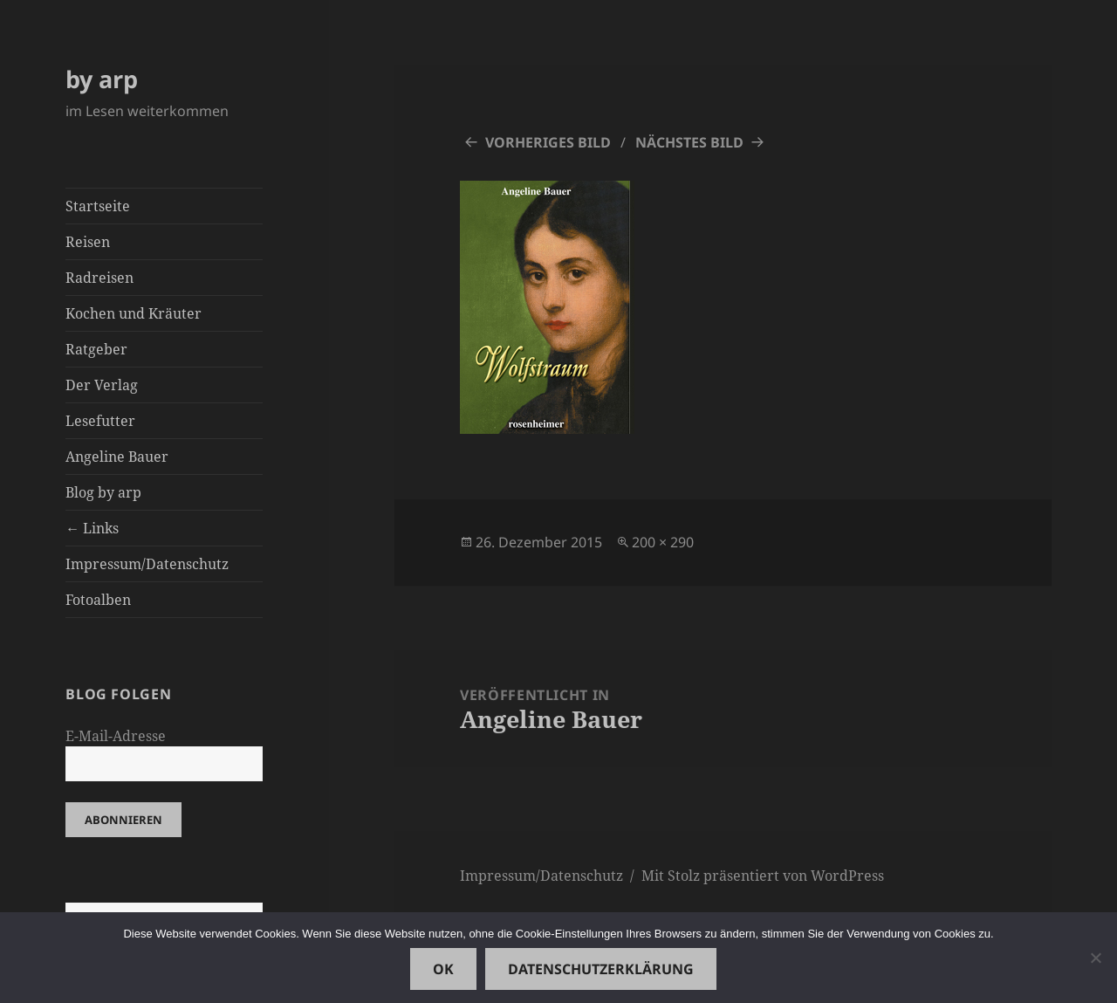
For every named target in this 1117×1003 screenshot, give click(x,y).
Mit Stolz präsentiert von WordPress (762, 875)
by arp (101, 79)
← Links (92, 528)
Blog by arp (103, 492)
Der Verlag (101, 385)
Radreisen (99, 277)
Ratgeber (96, 349)
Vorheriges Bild (548, 142)
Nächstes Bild (689, 142)
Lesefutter (100, 420)
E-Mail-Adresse (115, 735)
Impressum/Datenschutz (147, 564)
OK (443, 969)
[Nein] (1095, 957)
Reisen (87, 241)
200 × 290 (663, 542)
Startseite (97, 206)
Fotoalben (98, 599)
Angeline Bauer (116, 456)
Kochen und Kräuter (133, 313)
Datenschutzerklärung (601, 969)
